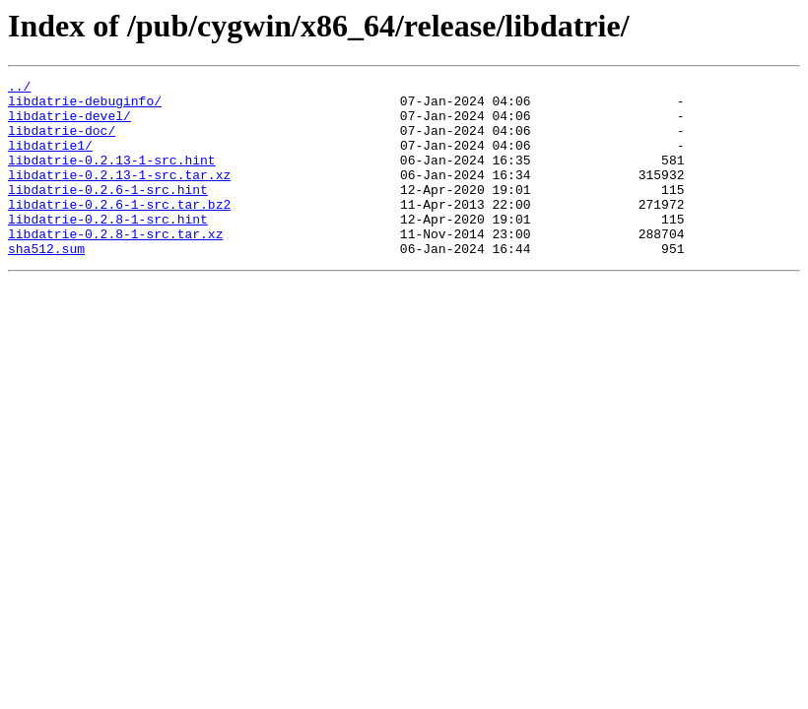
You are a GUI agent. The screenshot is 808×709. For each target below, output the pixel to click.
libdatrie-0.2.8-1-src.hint (108, 248)
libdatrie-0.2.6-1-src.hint (108, 213)
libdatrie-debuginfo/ (85, 106)
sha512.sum (46, 283)
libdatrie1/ (50, 159)
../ (19, 88)
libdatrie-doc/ (61, 142)
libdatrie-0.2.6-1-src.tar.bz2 (119, 230)
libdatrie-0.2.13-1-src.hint (112, 177)
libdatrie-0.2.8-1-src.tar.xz (115, 266)
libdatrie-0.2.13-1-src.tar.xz (119, 195)
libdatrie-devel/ (69, 124)
